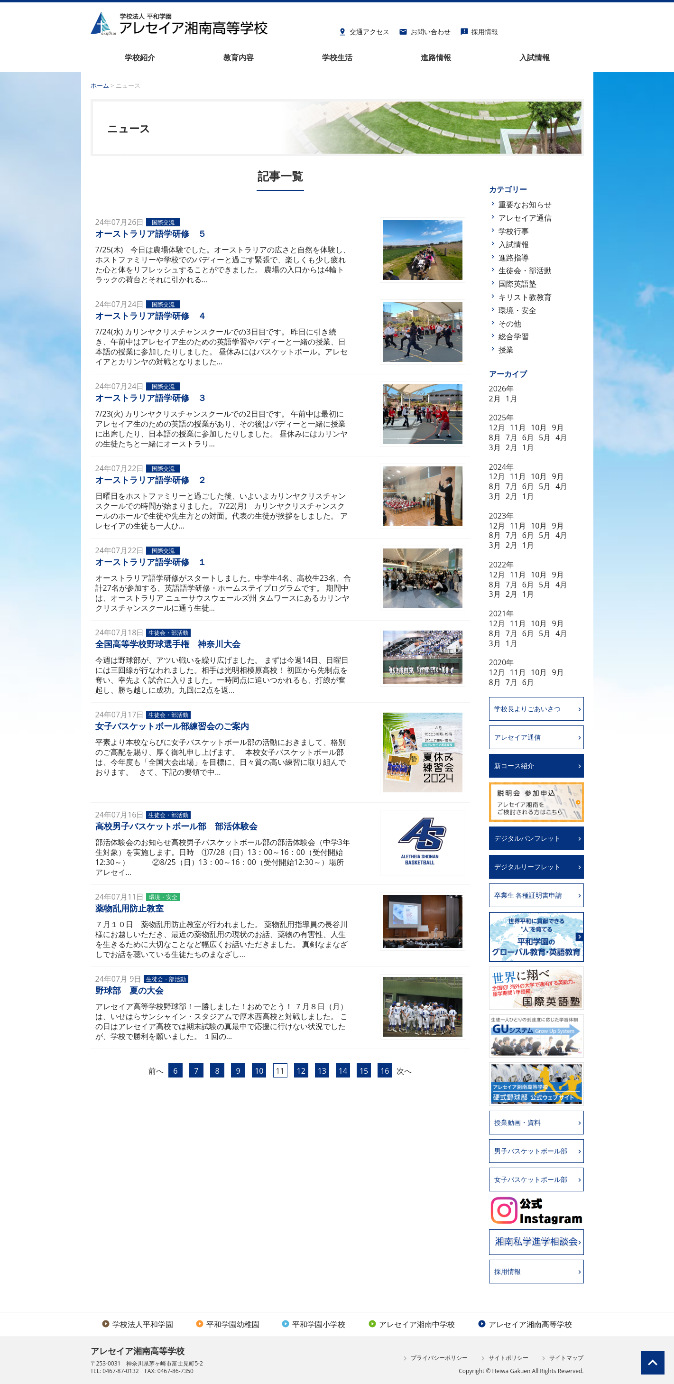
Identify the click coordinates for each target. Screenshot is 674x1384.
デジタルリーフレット (527, 866)
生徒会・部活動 (525, 270)
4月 (561, 437)
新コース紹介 (514, 765)
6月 (528, 437)
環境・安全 (517, 310)
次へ (404, 1071)
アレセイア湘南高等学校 (525, 1324)
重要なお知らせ (525, 204)
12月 (497, 427)
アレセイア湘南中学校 (411, 1324)
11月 (518, 427)
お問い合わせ (425, 30)
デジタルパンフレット (527, 838)
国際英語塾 (517, 284)
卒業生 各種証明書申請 (528, 895)
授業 (506, 349)
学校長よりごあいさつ (527, 708)
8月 (495, 437)
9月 (557, 427)
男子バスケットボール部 (530, 1150)
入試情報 (514, 244)
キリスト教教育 (525, 297)
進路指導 (514, 257)
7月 (511, 437)
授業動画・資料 (517, 1122)
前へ (156, 1071)
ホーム (100, 85)
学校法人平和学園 (137, 1324)
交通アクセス (364, 30)
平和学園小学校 (313, 1324)
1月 (511, 398)
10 (259, 1071)
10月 (539, 427)
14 (343, 1071)
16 (384, 1071)
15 (364, 1071)
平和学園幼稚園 (227, 1324)
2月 (495, 398)
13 (322, 1071)
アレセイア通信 (525, 218)
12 (301, 1071)
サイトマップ (561, 1358)
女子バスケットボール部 (530, 1179)
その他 (510, 323)
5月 (545, 437)
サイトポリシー (503, 1358)
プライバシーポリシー (434, 1358)
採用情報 (479, 30)
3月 (495, 447)
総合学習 (514, 336)
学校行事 (514, 231)
